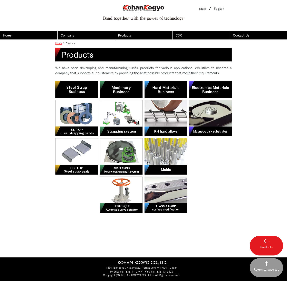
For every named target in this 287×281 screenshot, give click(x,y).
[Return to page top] (266, 267)
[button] (86, 35)
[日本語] (201, 8)
